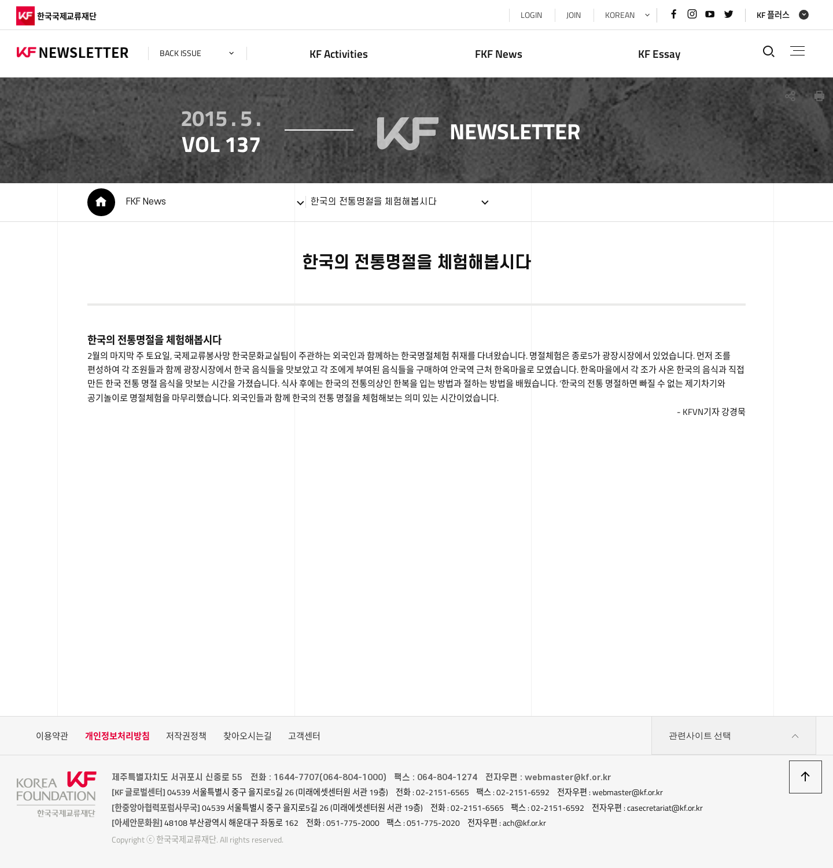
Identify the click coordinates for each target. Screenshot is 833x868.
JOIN (573, 15)
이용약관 (52, 736)
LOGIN (530, 15)
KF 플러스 (772, 15)
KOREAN (619, 15)
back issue (181, 53)
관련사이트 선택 (734, 736)
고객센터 (304, 736)
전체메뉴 (797, 50)
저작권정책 (186, 736)
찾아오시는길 (247, 736)
